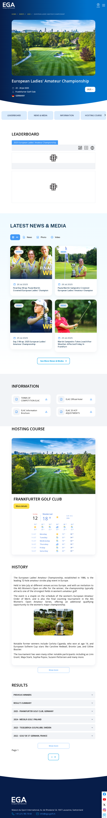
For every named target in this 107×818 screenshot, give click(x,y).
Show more (53, 670)
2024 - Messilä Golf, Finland (54, 720)
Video (57, 237)
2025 (29, 14)
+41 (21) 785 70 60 (24, 813)
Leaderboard (14, 115)
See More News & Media (52, 361)
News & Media (40, 115)
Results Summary (54, 704)
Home (14, 14)
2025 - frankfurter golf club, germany (54, 712)
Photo (43, 237)
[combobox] (90, 89)
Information (67, 115)
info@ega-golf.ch (47, 813)
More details (21, 506)
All (17, 237)
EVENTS (21, 14)
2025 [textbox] (89, 89)
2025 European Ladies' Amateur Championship (35, 142)
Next (102, 115)
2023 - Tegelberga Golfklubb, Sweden (54, 728)
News (29, 237)
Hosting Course (93, 115)
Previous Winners (54, 696)
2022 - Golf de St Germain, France (54, 736)
